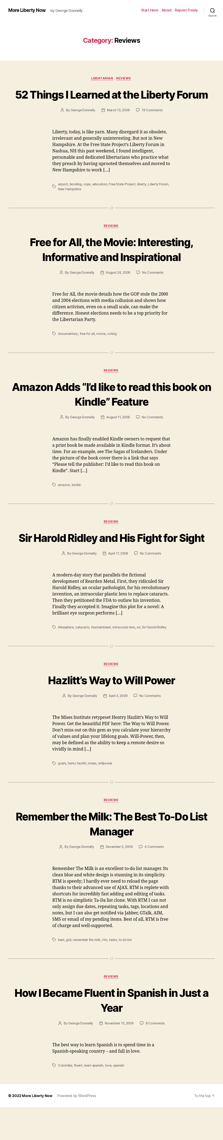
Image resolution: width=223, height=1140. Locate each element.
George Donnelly (82, 126)
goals (62, 795)
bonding (76, 199)
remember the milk (87, 972)
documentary (68, 349)
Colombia (65, 1098)
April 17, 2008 (118, 585)
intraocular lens (124, 659)
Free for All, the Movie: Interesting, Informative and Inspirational (111, 264)
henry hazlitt (77, 795)
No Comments (153, 288)
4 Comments (155, 879)
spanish (119, 1098)
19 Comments (152, 126)
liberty (143, 199)
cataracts (83, 659)
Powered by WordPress (77, 1128)
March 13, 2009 (118, 126)
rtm (106, 972)
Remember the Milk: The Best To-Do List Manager (112, 855)
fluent (78, 1098)
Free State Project (123, 199)
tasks (115, 972)
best (61, 972)
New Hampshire (81, 204)
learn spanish (94, 1098)
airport (63, 199)
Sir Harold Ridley (155, 659)
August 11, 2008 (118, 433)
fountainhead (102, 659)
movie (101, 349)
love (109, 1098)
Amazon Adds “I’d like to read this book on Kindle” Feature (111, 409)
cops (87, 199)
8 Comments (156, 1056)
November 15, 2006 (119, 1056)
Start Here (149, 10)
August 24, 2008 (118, 288)
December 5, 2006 (119, 879)
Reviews (124, 79)
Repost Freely (186, 10)
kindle (76, 501)
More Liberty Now (28, 10)
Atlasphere (66, 659)
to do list (126, 972)
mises (92, 795)
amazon (64, 501)
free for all (87, 349)
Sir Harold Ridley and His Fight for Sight (111, 561)
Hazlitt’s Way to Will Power (111, 711)
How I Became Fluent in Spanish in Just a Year (111, 1032)
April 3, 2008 (118, 728)
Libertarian (102, 79)
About (167, 10)
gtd (68, 972)
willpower (105, 795)
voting (112, 349)
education (100, 199)
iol (139, 659)
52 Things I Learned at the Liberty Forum (112, 102)
